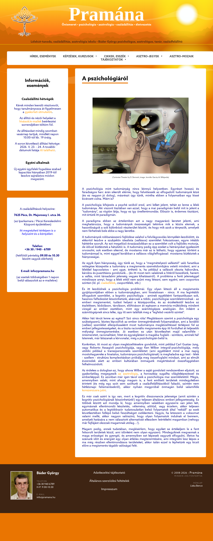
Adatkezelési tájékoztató (109, 472)
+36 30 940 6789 (45, 484)
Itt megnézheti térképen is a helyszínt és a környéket (38, 232)
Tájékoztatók (112, 59)
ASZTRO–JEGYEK (147, 56)
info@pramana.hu (46, 497)
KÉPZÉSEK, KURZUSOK (78, 56)
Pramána (196, 472)
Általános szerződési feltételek (109, 481)
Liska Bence (196, 486)
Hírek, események (43, 56)
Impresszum (109, 489)
